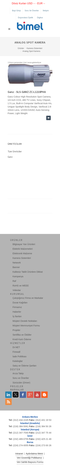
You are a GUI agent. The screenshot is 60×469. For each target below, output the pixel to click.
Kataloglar (18, 361)
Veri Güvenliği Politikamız (29, 457)
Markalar (17, 389)
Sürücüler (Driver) (21, 382)
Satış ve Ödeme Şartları (24, 365)
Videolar (17, 290)
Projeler (16, 330)
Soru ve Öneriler (32, 11)
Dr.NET (16, 347)
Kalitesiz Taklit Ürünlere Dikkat (28, 272)
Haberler (17, 312)
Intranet (19, 453)
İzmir (30, 436)
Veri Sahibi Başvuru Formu (30, 462)
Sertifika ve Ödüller (22, 334)
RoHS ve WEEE (21, 285)
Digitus (40, 17)
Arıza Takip (18, 373)
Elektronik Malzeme (22, 253)
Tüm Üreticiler (15, 151)
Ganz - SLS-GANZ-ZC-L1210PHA (27, 92)
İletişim (46, 11)
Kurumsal (17, 293)
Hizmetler (17, 343)
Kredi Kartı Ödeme (22, 339)
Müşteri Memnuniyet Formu (26, 325)
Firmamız (17, 307)
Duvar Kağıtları (20, 302)
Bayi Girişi (16, 11)
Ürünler (21, 48)
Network (17, 262)
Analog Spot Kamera (31, 51)
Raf (14, 281)
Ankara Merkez (30, 417)
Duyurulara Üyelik (25, 17)
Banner (16, 267)
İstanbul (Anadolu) (30, 423)
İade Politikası (20, 356)
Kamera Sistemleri (34, 48)
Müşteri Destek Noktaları (25, 321)
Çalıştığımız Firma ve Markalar (28, 298)
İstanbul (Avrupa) (30, 429)
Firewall (16, 352)
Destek (15, 369)
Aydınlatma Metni (34, 453)
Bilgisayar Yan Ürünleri (24, 244)
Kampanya (18, 276)
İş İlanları (17, 316)
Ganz (10, 156)
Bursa (30, 442)
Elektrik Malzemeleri (23, 249)
